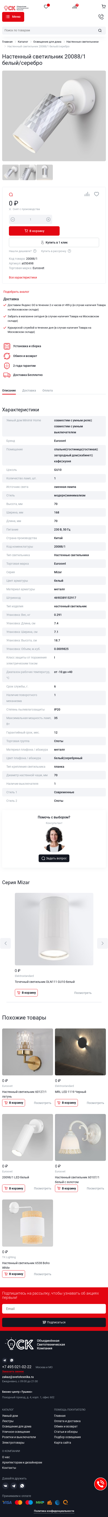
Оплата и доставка (67, 1409)
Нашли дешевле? (23, 239)
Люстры (8, 1409)
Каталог (8, 16)
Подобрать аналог (16, 280)
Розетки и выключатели (19, 1425)
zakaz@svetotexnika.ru (18, 1365)
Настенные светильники (82, 41)
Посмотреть (83, 981)
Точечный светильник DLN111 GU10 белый (45, 970)
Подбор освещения (67, 1425)
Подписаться (54, 1311)
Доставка (29, 379)
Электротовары (13, 1431)
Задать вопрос (54, 846)
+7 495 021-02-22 (16, 1355)
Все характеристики (23, 266)
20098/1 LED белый (15, 1165)
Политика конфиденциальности (54, 1499)
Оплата (47, 379)
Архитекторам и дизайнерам (22, 1451)
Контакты (9, 1456)
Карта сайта (62, 1431)
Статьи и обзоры (66, 1420)
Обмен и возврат (66, 1415)
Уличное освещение (16, 1420)
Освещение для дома (47, 41)
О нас (6, 1445)
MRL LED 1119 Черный (70, 1080)
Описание (9, 379)
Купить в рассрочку (56, 239)
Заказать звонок (13, 1360)
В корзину (77, 219)
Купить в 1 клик (54, 231)
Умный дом (10, 1404)
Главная (7, 41)
